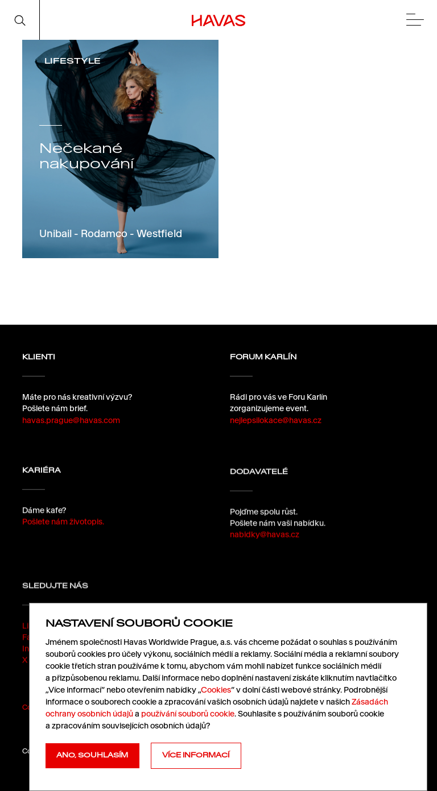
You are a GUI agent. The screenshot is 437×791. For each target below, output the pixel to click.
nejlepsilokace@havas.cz (275, 420)
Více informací (195, 755)
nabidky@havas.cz (264, 544)
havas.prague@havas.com (71, 420)
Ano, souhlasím (92, 755)
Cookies (216, 690)
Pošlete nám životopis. (63, 526)
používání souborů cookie (187, 714)
